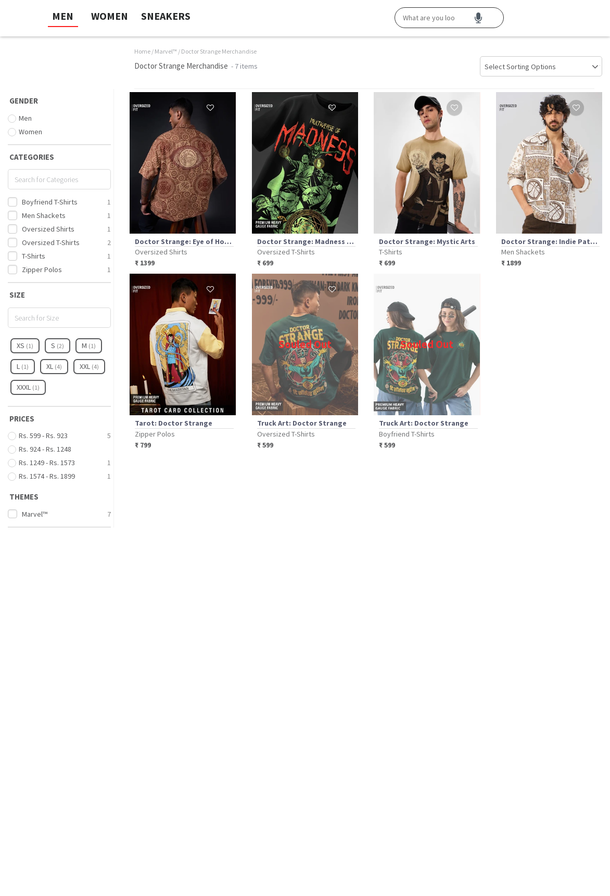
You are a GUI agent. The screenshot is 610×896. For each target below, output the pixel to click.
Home (142, 51)
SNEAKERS (165, 15)
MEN (62, 15)
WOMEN (109, 15)
